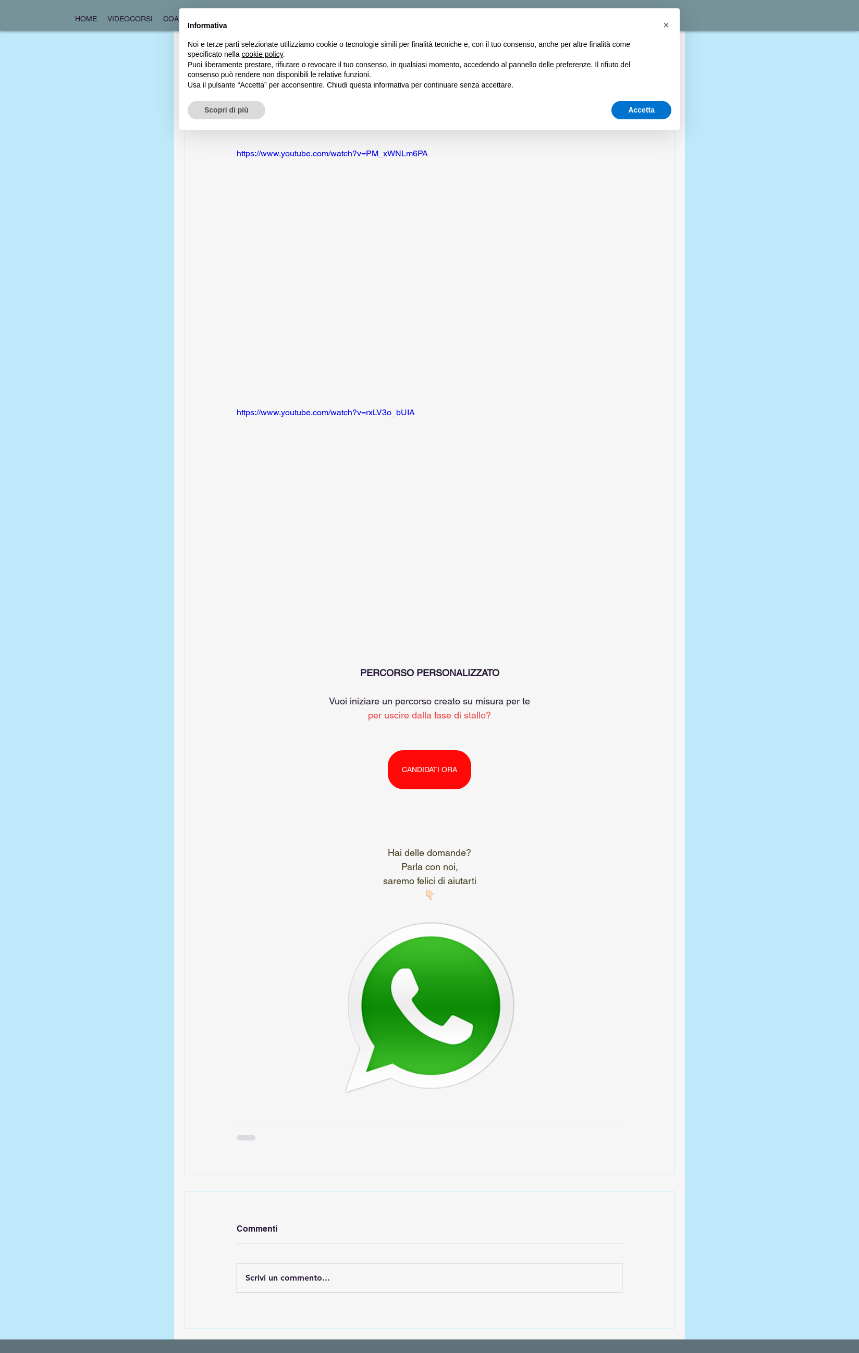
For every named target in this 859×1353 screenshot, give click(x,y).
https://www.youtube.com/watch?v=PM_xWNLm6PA (332, 153)
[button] (666, 25)
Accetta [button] (641, 110)
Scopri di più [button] (226, 110)
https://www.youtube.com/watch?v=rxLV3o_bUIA (326, 412)
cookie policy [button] (262, 54)
